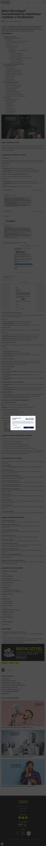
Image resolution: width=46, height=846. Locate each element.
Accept (28, 427)
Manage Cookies (17, 427)
